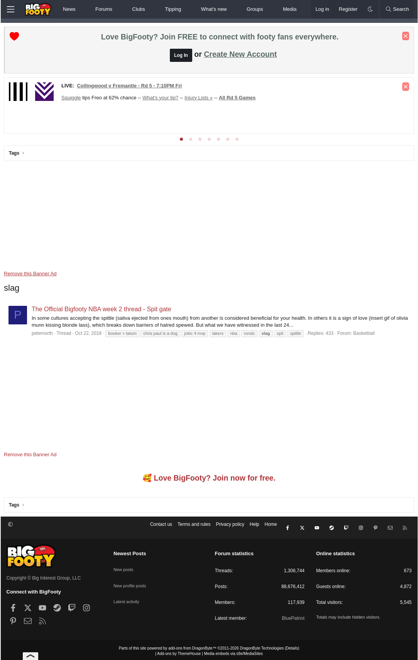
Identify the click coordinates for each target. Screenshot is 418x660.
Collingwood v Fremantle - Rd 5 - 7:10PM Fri (132, 87)
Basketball (366, 335)
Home (270, 528)
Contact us (161, 528)
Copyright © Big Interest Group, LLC (44, 575)
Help (254, 528)
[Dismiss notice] (403, 38)
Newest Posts (129, 551)
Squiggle (74, 99)
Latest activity (127, 590)
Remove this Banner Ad (33, 275)
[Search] (397, 9)
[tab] (181, 141)
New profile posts (131, 577)
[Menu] (10, 9)
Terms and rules (194, 528)
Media (289, 9)
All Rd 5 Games (239, 99)
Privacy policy (230, 528)
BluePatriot (293, 616)
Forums (103, 9)
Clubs (138, 9)
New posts (124, 564)
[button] (82, 9)
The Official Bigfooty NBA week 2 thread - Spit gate (104, 311)
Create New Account (240, 56)
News (69, 9)
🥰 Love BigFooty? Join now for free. (209, 480)
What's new (214, 9)
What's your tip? (163, 99)
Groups (255, 9)
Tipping (173, 9)
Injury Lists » (201, 99)
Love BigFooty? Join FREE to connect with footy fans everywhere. (219, 38)
